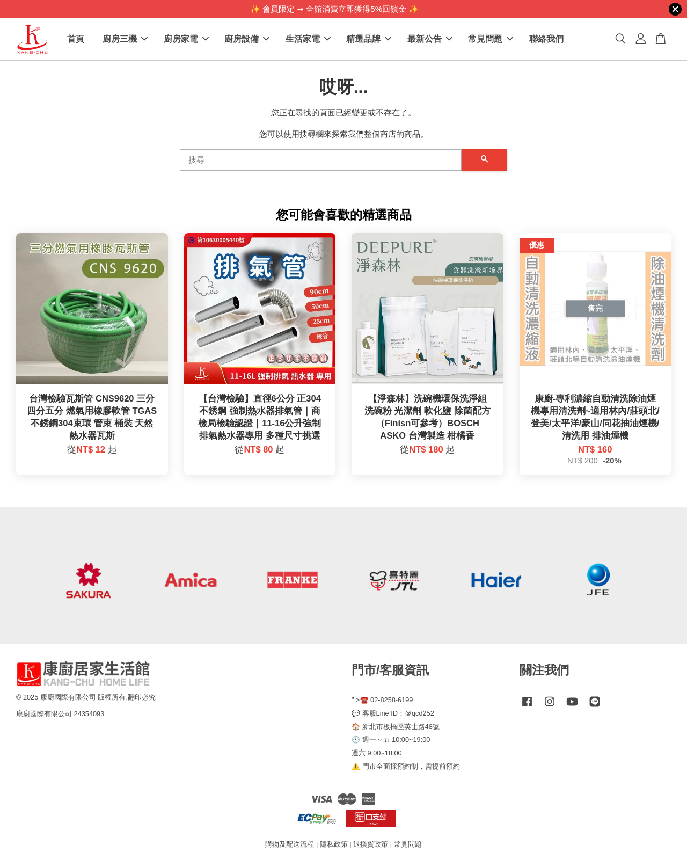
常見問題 (490, 39)
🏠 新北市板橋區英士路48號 (396, 727)
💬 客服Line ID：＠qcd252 (393, 714)
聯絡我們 (546, 39)
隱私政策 (334, 845)
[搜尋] (321, 160)
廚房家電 (186, 39)
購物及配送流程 (289, 845)
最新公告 (429, 39)
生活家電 (308, 39)
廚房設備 (246, 39)
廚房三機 (125, 39)
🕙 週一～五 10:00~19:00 (391, 741)
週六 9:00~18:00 (377, 753)
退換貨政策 (370, 845)
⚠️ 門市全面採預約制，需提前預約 (406, 767)
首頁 (75, 39)
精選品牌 (368, 39)
